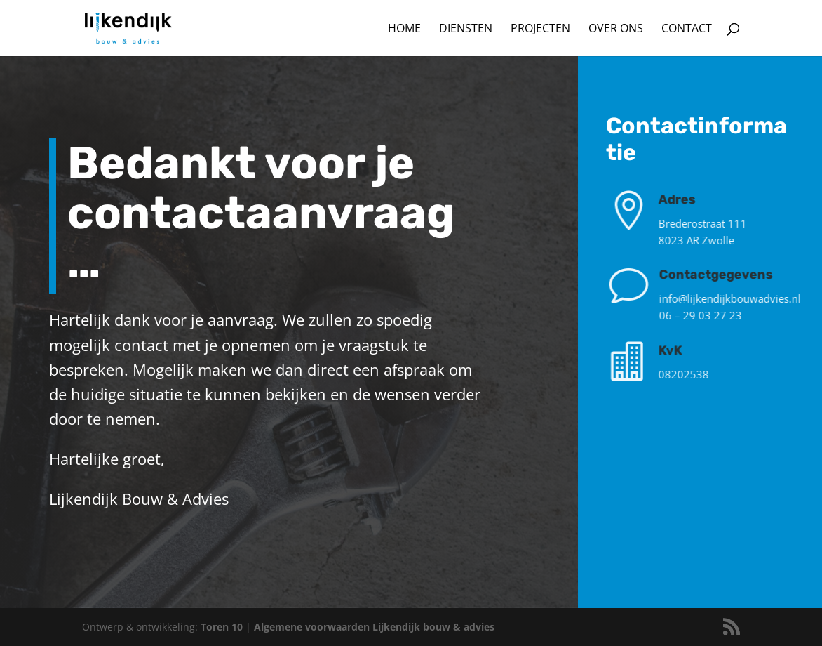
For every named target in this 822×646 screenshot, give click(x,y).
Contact (686, 29)
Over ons (615, 29)
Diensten (465, 29)
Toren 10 (223, 626)
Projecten (540, 29)
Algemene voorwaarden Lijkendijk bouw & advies (374, 626)
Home (404, 29)
